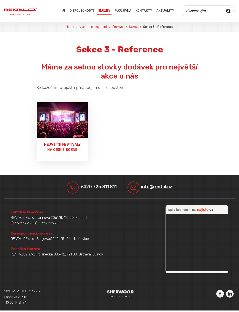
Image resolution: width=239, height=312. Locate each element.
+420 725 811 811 (98, 187)
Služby (104, 11)
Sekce (133, 27)
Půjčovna (123, 11)
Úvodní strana (63, 11)
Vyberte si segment (93, 27)
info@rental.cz (160, 187)
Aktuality (165, 11)
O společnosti (82, 11)
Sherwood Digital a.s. (120, 295)
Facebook (220, 295)
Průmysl (118, 27)
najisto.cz (205, 211)
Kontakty (144, 11)
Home (70, 27)
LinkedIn (230, 295)
